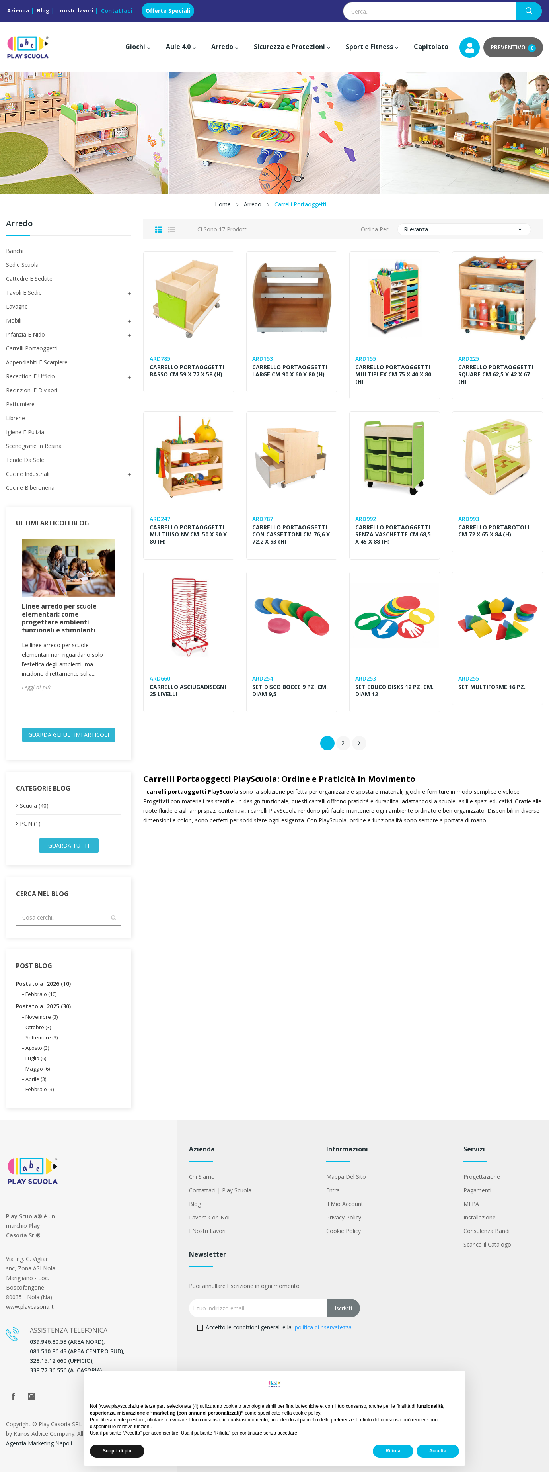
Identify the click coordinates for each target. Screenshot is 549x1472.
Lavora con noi (209, 1217)
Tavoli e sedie (24, 292)
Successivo (359, 743)
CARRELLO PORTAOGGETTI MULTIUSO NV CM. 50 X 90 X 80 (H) (188, 534)
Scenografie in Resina (34, 446)
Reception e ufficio (30, 376)
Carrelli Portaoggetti (32, 348)
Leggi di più (36, 687)
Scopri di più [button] (117, 1451)
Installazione (479, 1217)
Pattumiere (20, 404)
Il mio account (344, 1204)
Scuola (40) (34, 805)
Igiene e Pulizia (25, 432)
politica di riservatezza (323, 1327)
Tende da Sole (25, 460)
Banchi (14, 250)
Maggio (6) (37, 1068)
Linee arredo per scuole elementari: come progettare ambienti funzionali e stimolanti (59, 618)
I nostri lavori (75, 10)
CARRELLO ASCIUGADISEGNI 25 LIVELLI (188, 690)
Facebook (13, 1396)
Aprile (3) (35, 1078)
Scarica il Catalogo (487, 1244)
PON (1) (30, 823)
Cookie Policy (343, 1231)
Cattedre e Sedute (29, 278)
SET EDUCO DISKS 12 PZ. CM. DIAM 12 (389, 690)
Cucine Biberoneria (30, 487)
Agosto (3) (37, 1047)
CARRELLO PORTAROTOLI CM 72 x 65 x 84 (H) (493, 531)
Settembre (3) (41, 1037)
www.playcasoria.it (30, 1306)
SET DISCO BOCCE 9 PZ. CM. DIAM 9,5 (290, 690)
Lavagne (17, 306)
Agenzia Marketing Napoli (39, 1443)
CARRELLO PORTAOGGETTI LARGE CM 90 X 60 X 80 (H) (290, 371)
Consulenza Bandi (486, 1231)
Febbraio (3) (39, 1089)
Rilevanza (464, 229)
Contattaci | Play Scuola (220, 1190)
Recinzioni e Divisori (31, 390)
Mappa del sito (346, 1176)
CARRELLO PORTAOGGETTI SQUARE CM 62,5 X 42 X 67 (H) (495, 374)
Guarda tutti (68, 845)
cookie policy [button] (306, 1413)
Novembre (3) (41, 1016)
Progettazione (481, 1176)
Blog (43, 10)
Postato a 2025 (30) (43, 1006)
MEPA (471, 1204)
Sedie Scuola (22, 264)
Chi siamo (202, 1176)
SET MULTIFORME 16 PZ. (492, 687)
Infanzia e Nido (25, 334)
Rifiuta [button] (392, 1451)
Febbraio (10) (40, 994)
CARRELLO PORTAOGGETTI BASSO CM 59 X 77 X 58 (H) (187, 371)
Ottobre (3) (38, 1027)
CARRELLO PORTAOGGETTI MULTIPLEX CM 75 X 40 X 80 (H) (394, 374)
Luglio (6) (35, 1058)
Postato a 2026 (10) (43, 983)
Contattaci (116, 10)
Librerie (15, 418)
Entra (333, 1190)
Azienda (18, 10)
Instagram (31, 1396)
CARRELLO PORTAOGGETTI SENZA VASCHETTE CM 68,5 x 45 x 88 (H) (393, 534)
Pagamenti (477, 1190)
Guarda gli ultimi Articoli (68, 734)
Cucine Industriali (27, 474)
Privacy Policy (343, 1217)
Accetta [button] (437, 1451)
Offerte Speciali (168, 10)
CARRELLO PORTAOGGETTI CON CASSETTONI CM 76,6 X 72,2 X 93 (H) (291, 534)
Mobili (13, 320)
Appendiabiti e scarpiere (37, 362)
